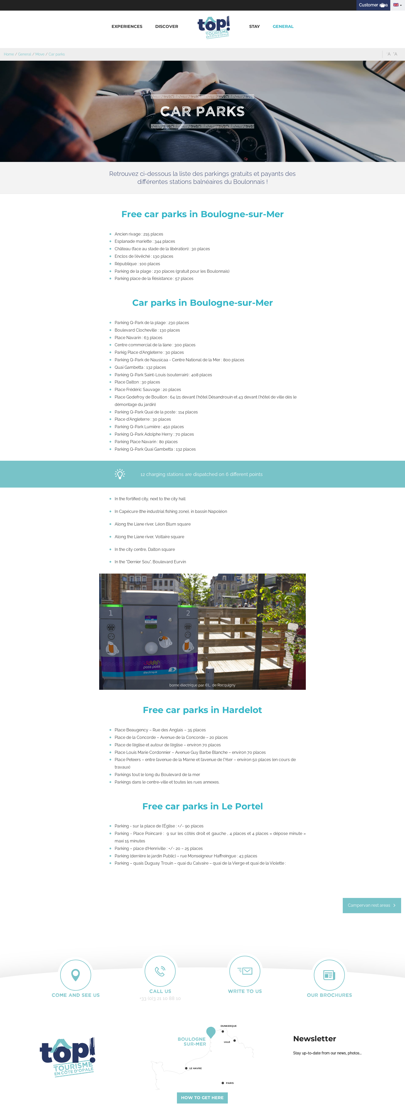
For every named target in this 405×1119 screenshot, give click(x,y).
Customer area (373, 5)
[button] (126, 26)
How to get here (202, 1097)
